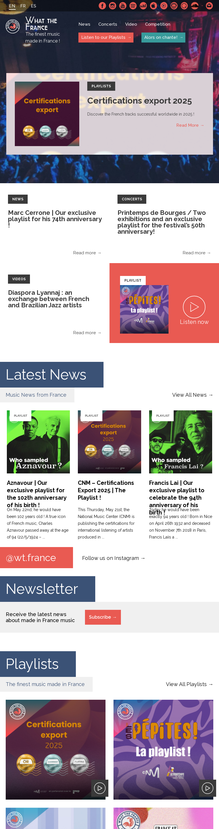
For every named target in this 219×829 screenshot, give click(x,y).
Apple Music (153, 5)
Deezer (143, 5)
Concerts (107, 24)
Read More (187, 125)
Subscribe (100, 617)
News (84, 24)
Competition (157, 24)
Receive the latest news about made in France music (40, 617)
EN (12, 6)
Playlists (101, 86)
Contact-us (209, 5)
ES (33, 6)
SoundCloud (194, 5)
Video (131, 24)
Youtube (123, 5)
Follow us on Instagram (110, 558)
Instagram (112, 5)
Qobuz (184, 5)
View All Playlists (186, 684)
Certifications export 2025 (139, 101)
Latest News (46, 374)
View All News (189, 395)
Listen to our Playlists (103, 37)
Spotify (133, 5)
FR (23, 6)
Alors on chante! (160, 37)
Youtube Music (164, 5)
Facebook (102, 5)
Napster (174, 5)
